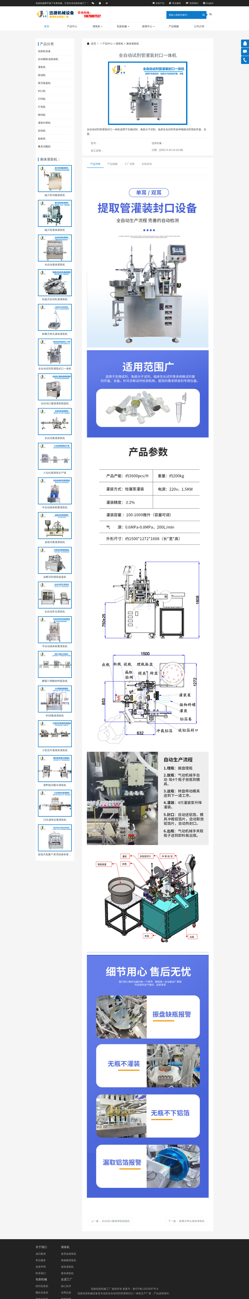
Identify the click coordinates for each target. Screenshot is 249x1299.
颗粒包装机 (104, 1260)
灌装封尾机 (44, 122)
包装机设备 (44, 51)
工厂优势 (129, 164)
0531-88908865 (187, 1253)
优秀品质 (133, 1260)
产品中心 (72, 26)
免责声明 (41, 1266)
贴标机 (42, 138)
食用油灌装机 (74, 1253)
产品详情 (95, 164)
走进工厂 (134, 1247)
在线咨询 (147, 164)
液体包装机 (104, 1266)
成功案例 (41, 1253)
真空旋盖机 (44, 83)
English (208, 3)
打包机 (42, 106)
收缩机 (42, 75)
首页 (46, 26)
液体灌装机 (132, 43)
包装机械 (123, 26)
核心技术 (133, 1253)
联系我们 (192, 3)
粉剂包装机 (104, 1253)
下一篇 (186, 1221)
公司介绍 (199, 26)
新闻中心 (148, 26)
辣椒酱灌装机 (74, 1260)
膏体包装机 (104, 1273)
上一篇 (110, 1221)
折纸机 (42, 130)
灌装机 (97, 26)
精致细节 (133, 1266)
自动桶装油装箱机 (48, 59)
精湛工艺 (133, 1273)
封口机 (42, 91)
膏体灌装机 (73, 1273)
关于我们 (41, 1247)
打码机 (42, 99)
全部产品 (158, 3)
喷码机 (42, 115)
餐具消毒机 (44, 146)
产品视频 (174, 26)
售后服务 (175, 3)
